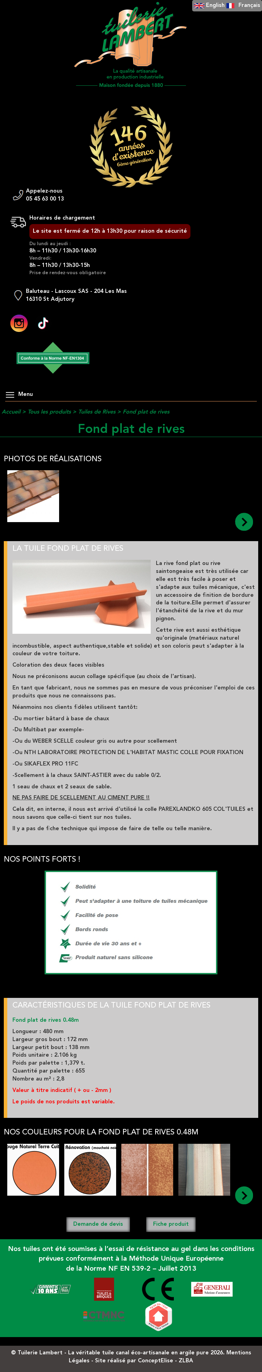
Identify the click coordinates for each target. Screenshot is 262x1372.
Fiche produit (171, 1224)
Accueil (11, 412)
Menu (19, 394)
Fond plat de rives (146, 412)
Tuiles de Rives (96, 412)
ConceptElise (155, 1361)
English (215, 5)
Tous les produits (49, 412)
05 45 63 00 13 (45, 199)
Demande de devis (98, 1224)
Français (249, 5)
